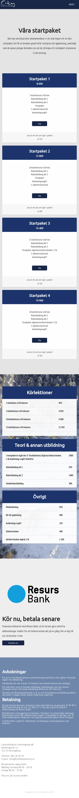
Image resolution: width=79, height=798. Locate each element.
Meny (73, 5)
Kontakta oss (13, 643)
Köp (39, 195)
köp (39, 123)
